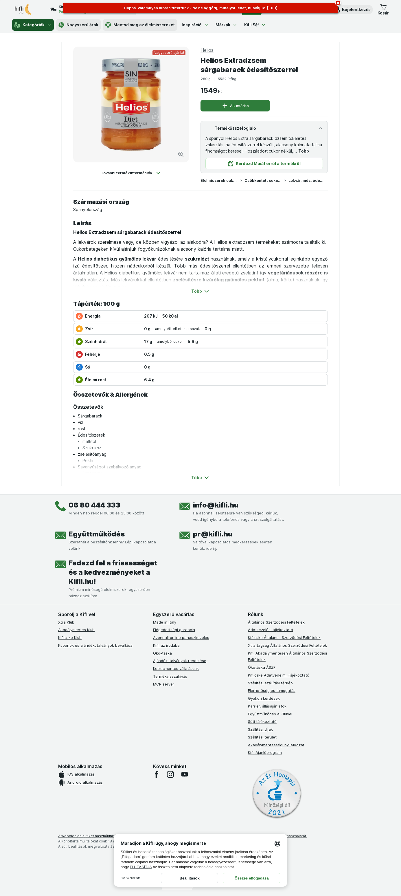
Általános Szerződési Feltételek (276, 622)
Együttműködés (97, 534)
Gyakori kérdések (264, 698)
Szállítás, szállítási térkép (270, 683)
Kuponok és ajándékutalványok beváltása (95, 645)
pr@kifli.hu (212, 534)
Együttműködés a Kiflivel (270, 714)
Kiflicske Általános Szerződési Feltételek (284, 637)
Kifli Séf (255, 24)
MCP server (163, 684)
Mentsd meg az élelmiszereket (140, 25)
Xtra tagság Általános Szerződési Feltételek (287, 645)
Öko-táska (162, 653)
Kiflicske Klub (70, 637)
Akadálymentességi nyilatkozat (276, 745)
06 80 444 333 (94, 505)
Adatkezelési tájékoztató (270, 629)
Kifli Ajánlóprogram (265, 752)
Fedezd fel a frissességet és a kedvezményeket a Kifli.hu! (113, 572)
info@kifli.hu (215, 505)
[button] (352, 9)
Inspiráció (195, 24)
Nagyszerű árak (78, 25)
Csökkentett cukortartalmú (263, 180)
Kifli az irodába (166, 645)
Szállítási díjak (260, 729)
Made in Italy (164, 622)
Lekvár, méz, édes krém (306, 180)
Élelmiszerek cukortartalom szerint (219, 180)
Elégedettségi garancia (174, 629)
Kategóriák (32, 25)
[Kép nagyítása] (180, 154)
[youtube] (184, 774)
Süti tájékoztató (262, 721)
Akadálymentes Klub (76, 629)
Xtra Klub (66, 622)
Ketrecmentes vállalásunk (176, 668)
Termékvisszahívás (170, 676)
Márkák (226, 24)
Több (303, 151)
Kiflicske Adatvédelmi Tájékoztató (278, 675)
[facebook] (156, 774)
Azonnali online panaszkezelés (181, 637)
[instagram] (170, 774)
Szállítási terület (262, 737)
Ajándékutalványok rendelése (179, 660)
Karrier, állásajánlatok (267, 706)
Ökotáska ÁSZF (261, 667)
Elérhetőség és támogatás (271, 690)
